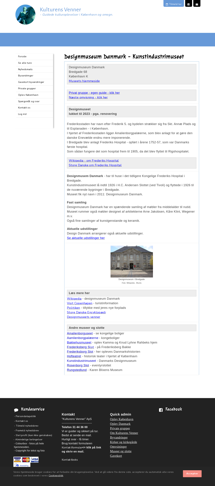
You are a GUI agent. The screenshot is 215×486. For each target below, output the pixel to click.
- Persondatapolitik (25, 416)
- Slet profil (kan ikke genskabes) (33, 435)
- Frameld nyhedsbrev (26, 430)
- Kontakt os (21, 421)
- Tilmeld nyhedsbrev (26, 425)
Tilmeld (174, 4)
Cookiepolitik (56, 475)
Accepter (192, 473)
